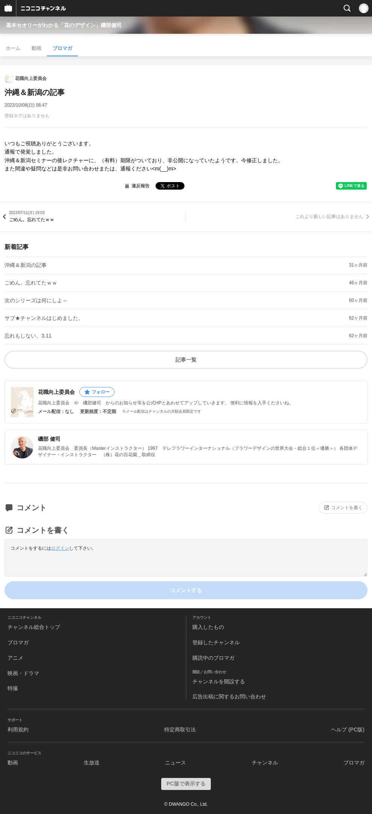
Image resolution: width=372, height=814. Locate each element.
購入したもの (208, 627)
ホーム (13, 48)
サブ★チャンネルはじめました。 (44, 318)
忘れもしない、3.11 (28, 335)
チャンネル (265, 763)
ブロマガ (62, 48)
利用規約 (18, 730)
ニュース (175, 763)
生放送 (92, 763)
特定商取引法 (180, 730)
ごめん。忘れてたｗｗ (31, 282)
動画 (36, 48)
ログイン (60, 548)
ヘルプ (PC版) (347, 730)
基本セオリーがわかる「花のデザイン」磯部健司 (64, 25)
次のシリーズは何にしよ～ (36, 300)
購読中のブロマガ (213, 658)
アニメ (15, 658)
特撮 (13, 688)
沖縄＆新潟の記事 (26, 265)
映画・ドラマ (23, 673)
